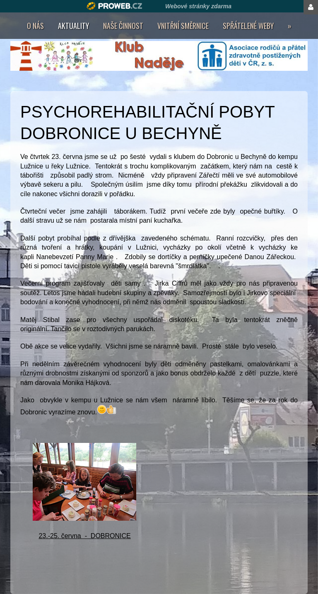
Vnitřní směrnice (183, 25)
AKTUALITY (73, 25)
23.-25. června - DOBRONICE (84, 535)
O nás (35, 25)
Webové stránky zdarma (198, 6)
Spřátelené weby (248, 25)
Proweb (114, 6)
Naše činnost (123, 25)
